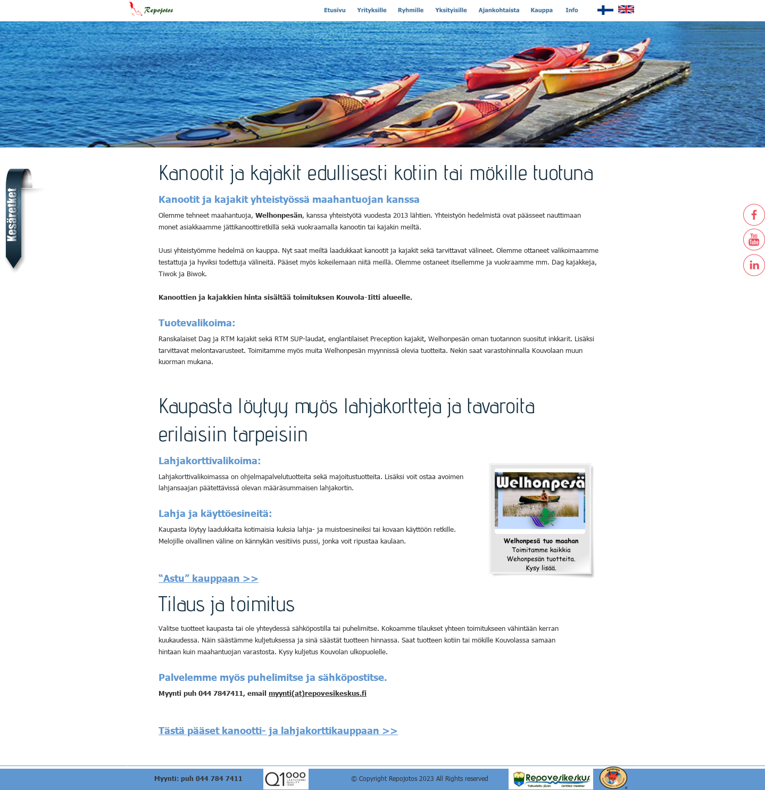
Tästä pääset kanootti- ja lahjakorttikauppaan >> (278, 730)
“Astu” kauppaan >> (209, 578)
